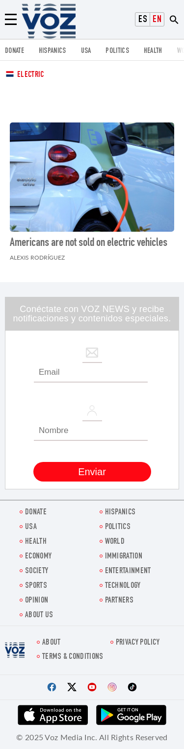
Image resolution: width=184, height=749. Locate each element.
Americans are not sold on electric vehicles (88, 243)
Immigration (123, 557)
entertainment (128, 571)
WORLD (115, 542)
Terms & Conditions (72, 657)
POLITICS (117, 51)
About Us (39, 615)
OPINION (36, 601)
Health (153, 51)
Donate (14, 51)
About (51, 643)
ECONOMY (38, 557)
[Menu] (11, 19)
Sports (36, 586)
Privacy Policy (137, 643)
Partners (119, 601)
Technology (123, 586)
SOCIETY (36, 571)
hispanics (52, 51)
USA (86, 51)
